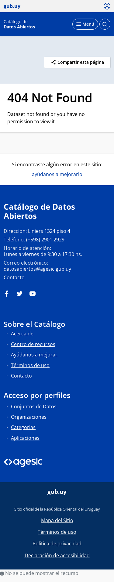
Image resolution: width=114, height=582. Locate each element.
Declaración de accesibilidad (57, 555)
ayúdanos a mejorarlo (57, 174)
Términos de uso (30, 365)
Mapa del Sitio (57, 520)
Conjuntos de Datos (34, 406)
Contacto (14, 277)
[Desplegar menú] (85, 24)
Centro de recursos (33, 344)
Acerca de (22, 333)
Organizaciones (29, 417)
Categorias (23, 427)
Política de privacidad (57, 543)
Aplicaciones (25, 438)
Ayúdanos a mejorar (34, 354)
